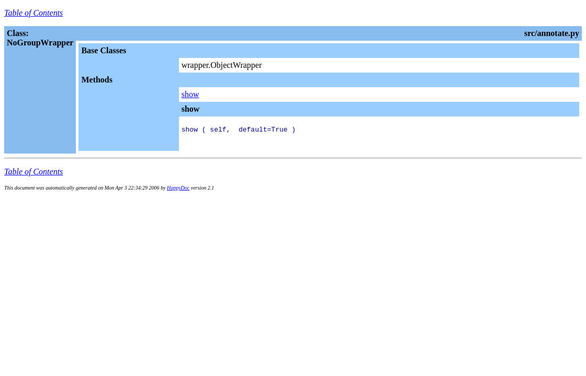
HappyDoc (178, 191)
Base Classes (103, 50)
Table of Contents (33, 12)
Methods (96, 79)
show (190, 94)
